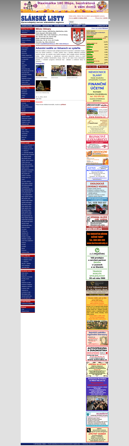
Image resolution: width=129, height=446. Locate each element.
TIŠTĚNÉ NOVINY (59, 26)
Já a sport (24, 229)
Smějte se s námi (26, 122)
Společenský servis (26, 38)
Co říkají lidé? (25, 59)
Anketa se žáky (25, 252)
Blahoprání (24, 91)
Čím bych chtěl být (26, 181)
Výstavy (24, 109)
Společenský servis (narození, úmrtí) (96, 38)
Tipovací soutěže (26, 116)
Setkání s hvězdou (26, 175)
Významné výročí (26, 84)
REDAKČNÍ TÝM (47, 26)
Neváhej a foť (25, 233)
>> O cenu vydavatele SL (28, 145)
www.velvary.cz (64, 43)
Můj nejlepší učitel (26, 294)
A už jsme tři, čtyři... (26, 292)
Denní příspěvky (26, 265)
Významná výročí (91, 58)
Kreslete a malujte (26, 237)
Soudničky (24, 65)
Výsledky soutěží (26, 120)
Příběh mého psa (26, 162)
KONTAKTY (37, 26)
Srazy (23, 97)
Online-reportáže (26, 80)
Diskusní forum (25, 311)
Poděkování (24, 93)
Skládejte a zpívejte (26, 238)
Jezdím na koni (25, 168)
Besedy (23, 110)
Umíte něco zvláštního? (27, 240)
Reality (23, 139)
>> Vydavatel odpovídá (27, 152)
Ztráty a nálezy (25, 131)
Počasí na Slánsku (26, 40)
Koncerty (24, 103)
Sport (23, 63)
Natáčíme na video (26, 282)
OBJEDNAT (24, 32)
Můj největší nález (26, 198)
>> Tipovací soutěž (26, 156)
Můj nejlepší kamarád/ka (28, 170)
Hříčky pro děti (25, 124)
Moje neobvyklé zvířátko (28, 166)
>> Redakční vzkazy (27, 147)
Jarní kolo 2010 (25, 267)
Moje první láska (26, 227)
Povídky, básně (25, 278)
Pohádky (24, 246)
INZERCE (69, 26)
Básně (23, 248)
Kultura (23, 61)
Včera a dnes (25, 82)
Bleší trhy (24, 137)
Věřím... (24, 179)
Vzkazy (23, 95)
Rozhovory (24, 53)
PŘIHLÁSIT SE (102, 26)
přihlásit (63, 104)
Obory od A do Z (26, 30)
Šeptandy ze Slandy (26, 78)
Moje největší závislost (27, 196)
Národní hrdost (25, 223)
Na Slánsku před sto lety (28, 70)
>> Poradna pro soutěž (27, 148)
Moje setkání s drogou (27, 183)
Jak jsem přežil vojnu (27, 296)
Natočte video (25, 235)
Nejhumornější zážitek (27, 200)
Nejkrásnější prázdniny (27, 219)
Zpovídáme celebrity (27, 74)
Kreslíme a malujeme (27, 284)
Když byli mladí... (26, 72)
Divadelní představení (27, 107)
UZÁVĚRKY (77, 26)
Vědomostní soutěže (27, 118)
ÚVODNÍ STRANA (27, 26)
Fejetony (24, 242)
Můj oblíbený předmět (27, 185)
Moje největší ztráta (26, 208)
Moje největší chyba (26, 212)
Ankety (23, 42)
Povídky (24, 244)
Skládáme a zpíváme (27, 286)
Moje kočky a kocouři (27, 164)
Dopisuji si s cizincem (27, 171)
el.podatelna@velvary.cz (47, 43)
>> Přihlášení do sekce (27, 258)
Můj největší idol (26, 173)
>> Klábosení (25, 150)
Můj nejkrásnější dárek (27, 221)
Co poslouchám (25, 187)
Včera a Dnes (90, 56)
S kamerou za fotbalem (27, 303)
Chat (23, 309)
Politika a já (24, 231)
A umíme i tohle (25, 288)
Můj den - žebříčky (26, 263)
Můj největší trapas (26, 210)
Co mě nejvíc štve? (26, 193)
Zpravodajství (25, 47)
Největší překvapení (26, 202)
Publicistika (24, 49)
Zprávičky (24, 51)
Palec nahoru (25, 273)
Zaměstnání (24, 133)
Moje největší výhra (26, 206)
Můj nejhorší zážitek (26, 204)
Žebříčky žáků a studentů (28, 154)
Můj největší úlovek (26, 158)
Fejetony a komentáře (27, 277)
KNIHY (84, 26)
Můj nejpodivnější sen (27, 215)
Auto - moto (24, 129)
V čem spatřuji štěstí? (27, 194)
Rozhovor (24, 250)
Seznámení (24, 135)
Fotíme (23, 280)
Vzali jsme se (25, 290)
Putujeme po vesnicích (27, 57)
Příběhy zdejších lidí (26, 55)
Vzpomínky (24, 90)
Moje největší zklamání (27, 217)
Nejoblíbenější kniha (27, 225)
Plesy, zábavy (25, 105)
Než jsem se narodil (26, 214)
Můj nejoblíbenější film (27, 189)
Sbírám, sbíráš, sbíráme (27, 160)
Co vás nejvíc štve (26, 298)
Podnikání (24, 76)
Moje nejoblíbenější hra (27, 191)
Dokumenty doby (26, 69)
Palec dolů (24, 275)
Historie (23, 67)
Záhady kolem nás (26, 177)
